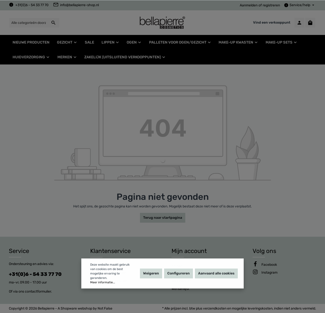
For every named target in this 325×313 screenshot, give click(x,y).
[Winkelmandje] (310, 23)
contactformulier (38, 291)
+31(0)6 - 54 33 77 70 (32, 5)
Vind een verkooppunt (271, 22)
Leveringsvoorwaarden (108, 273)
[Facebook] (269, 265)
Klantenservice (110, 251)
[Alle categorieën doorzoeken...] (28, 23)
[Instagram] (269, 272)
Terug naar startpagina (162, 218)
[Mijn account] (299, 23)
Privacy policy (101, 265)
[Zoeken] (53, 23)
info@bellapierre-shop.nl (79, 5)
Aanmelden (248, 5)
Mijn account (189, 251)
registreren (271, 5)
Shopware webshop (76, 308)
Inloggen (178, 265)
